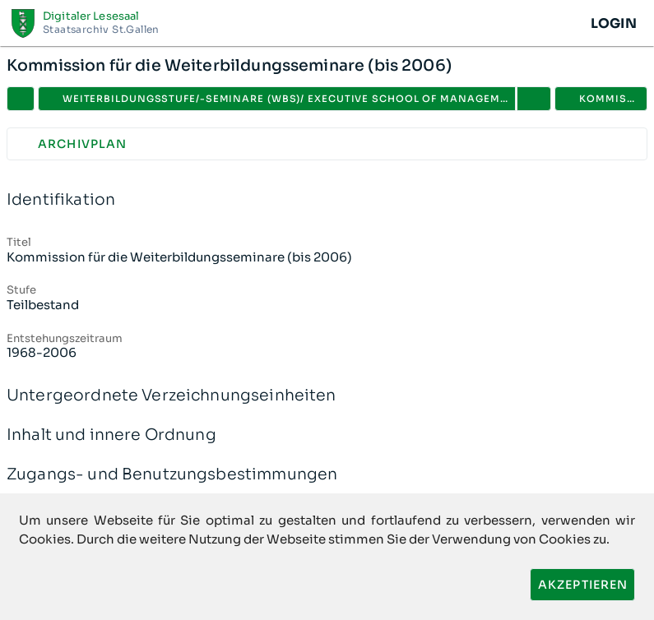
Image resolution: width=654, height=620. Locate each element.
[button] (534, 98)
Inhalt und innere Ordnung (327, 435)
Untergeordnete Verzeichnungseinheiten (327, 396)
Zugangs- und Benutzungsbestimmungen (327, 475)
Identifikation (327, 200)
